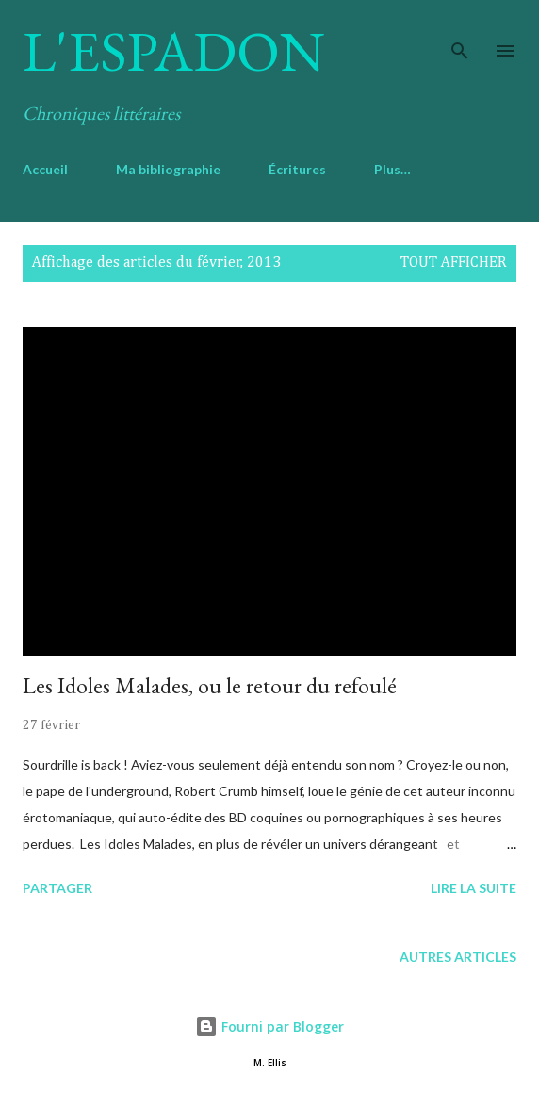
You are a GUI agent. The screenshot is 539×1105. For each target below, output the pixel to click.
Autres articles (458, 957)
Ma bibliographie (168, 169)
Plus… (392, 169)
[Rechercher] (460, 34)
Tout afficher (453, 262)
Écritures (297, 169)
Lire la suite (473, 888)
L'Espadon (174, 51)
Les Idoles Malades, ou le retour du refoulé (210, 685)
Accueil (45, 169)
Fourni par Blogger (269, 1026)
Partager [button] (57, 888)
